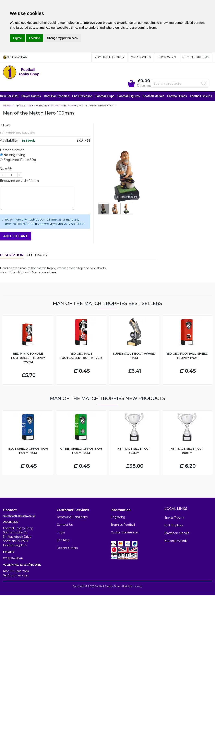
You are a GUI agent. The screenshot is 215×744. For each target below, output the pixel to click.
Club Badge (38, 255)
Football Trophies (13, 105)
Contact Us (65, 525)
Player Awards (34, 96)
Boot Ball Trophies (59, 96)
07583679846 (13, 558)
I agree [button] (17, 38)
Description (12, 255)
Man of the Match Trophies (60, 105)
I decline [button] (34, 38)
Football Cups (107, 96)
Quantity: (6, 169)
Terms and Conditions (72, 517)
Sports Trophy (174, 518)
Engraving (166, 57)
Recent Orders (195, 57)
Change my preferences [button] (62, 38)
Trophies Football (123, 525)
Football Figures (132, 96)
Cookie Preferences (125, 533)
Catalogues (141, 57)
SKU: (80, 141)
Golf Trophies (173, 526)
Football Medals (156, 96)
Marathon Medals (176, 533)
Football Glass (180, 96)
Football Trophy (109, 57)
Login (61, 533)
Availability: (9, 141)
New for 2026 (12, 96)
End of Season (85, 96)
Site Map (63, 540)
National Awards (175, 541)
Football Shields (204, 96)
